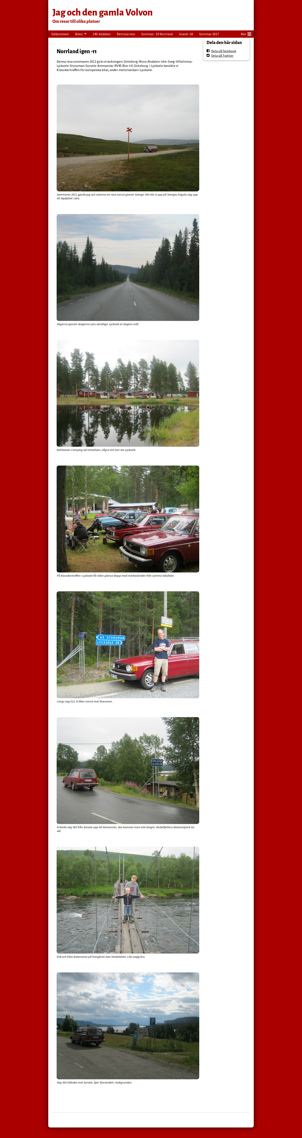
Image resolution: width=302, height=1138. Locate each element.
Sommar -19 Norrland (157, 34)
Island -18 (186, 34)
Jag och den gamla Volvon (102, 12)
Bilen (79, 34)
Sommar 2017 (209, 34)
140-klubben (101, 34)
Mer (246, 33)
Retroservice (126, 34)
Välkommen (60, 34)
